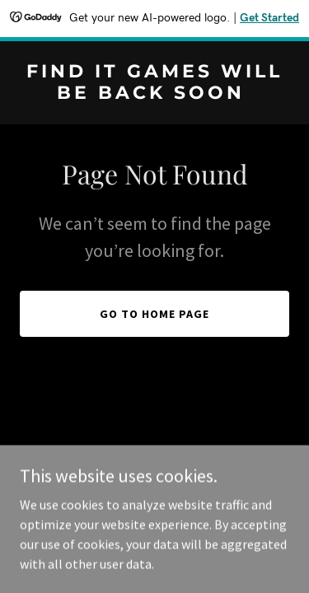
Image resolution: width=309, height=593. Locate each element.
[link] (154, 94)
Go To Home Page (154, 313)
